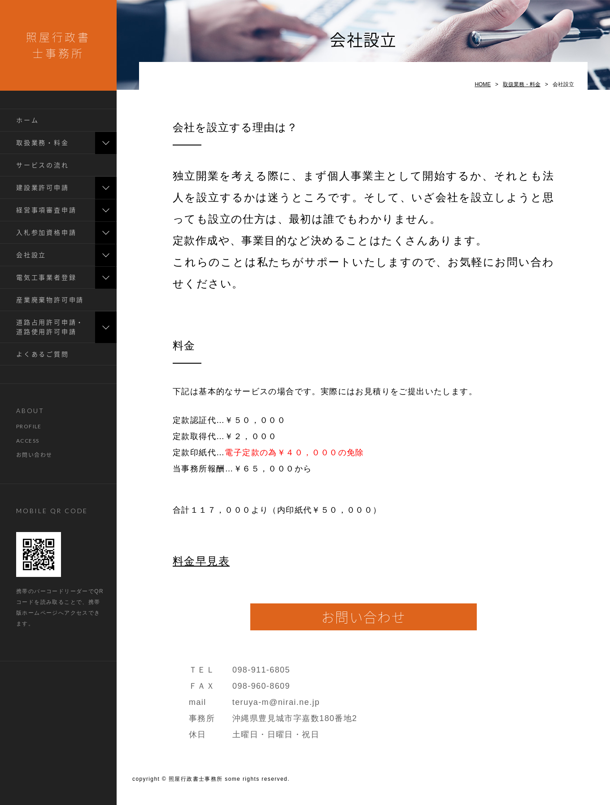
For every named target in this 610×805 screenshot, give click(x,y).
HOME (483, 84)
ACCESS (27, 440)
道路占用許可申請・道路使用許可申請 (50, 326)
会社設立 (31, 255)
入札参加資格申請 (46, 232)
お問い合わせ (34, 455)
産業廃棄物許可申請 (50, 300)
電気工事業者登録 (46, 277)
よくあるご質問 (42, 354)
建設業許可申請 (42, 187)
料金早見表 (201, 561)
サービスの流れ (42, 165)
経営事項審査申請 (46, 210)
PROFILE (29, 426)
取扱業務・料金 (42, 142)
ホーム (27, 120)
